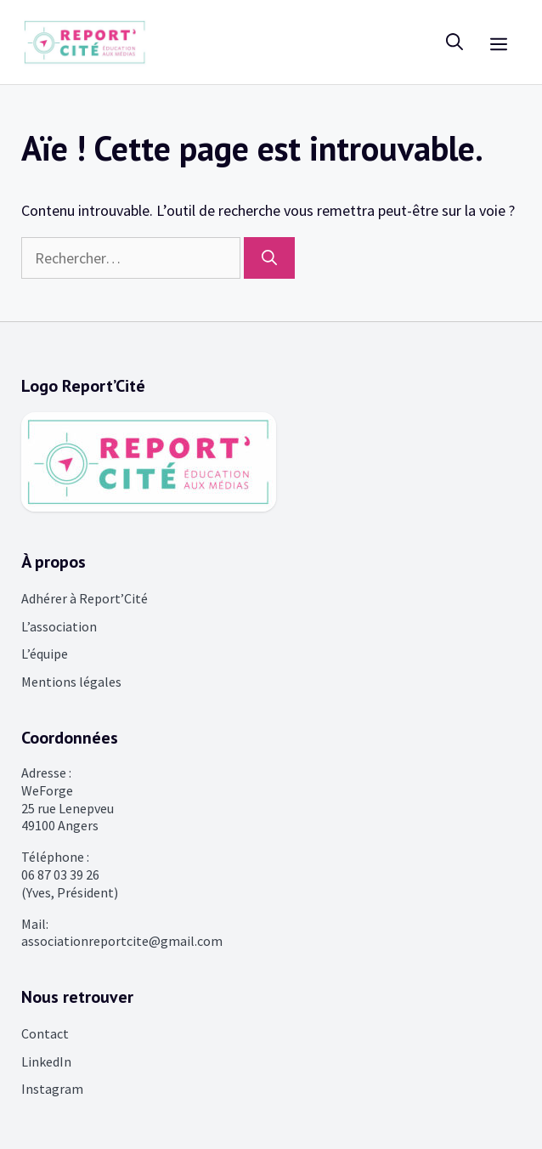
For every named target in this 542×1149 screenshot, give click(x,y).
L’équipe (44, 653)
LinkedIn (46, 1061)
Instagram (52, 1088)
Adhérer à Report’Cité (84, 598)
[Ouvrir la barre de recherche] (454, 41)
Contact (45, 1033)
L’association (59, 626)
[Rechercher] (269, 258)
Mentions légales (71, 681)
